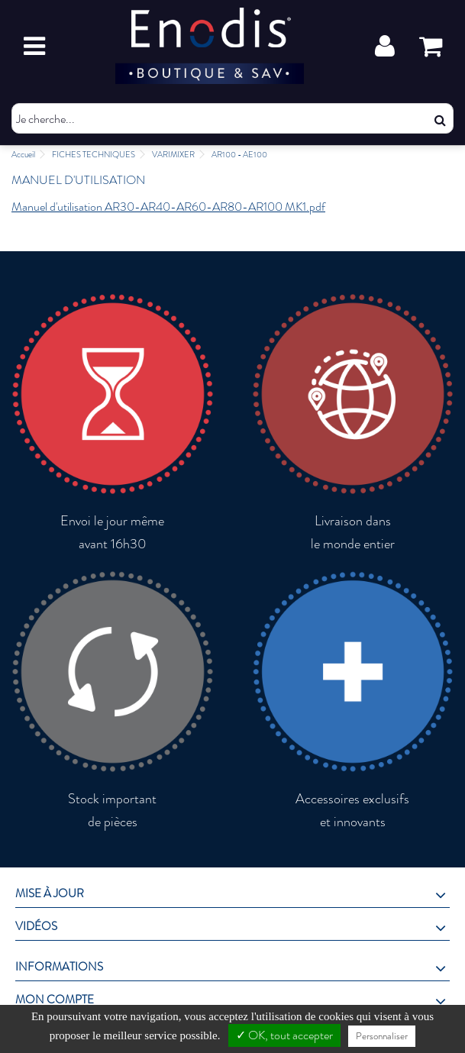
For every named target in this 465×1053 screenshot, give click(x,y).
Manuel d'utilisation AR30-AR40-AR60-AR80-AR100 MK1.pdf (168, 206)
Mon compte (54, 999)
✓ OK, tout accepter (284, 1035)
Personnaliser (382, 1036)
